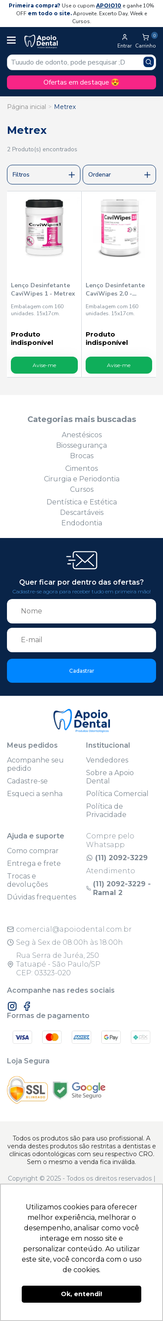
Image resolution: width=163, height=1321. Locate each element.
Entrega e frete (34, 863)
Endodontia (81, 523)
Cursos (81, 489)
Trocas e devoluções (27, 880)
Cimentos (81, 468)
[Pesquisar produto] (148, 62)
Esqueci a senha (35, 794)
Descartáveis (81, 512)
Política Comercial (117, 794)
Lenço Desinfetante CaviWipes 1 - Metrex (43, 289)
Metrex (65, 107)
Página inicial (26, 107)
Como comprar (33, 851)
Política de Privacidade (106, 810)
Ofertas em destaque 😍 (81, 82)
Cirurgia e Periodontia (82, 479)
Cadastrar (81, 670)
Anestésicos (82, 435)
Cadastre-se (27, 781)
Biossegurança (81, 445)
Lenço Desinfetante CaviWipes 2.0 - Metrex (115, 289)
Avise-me (44, 365)
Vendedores (107, 760)
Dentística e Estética (82, 502)
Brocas (81, 456)
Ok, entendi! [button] (81, 1294)
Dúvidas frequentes (41, 897)
